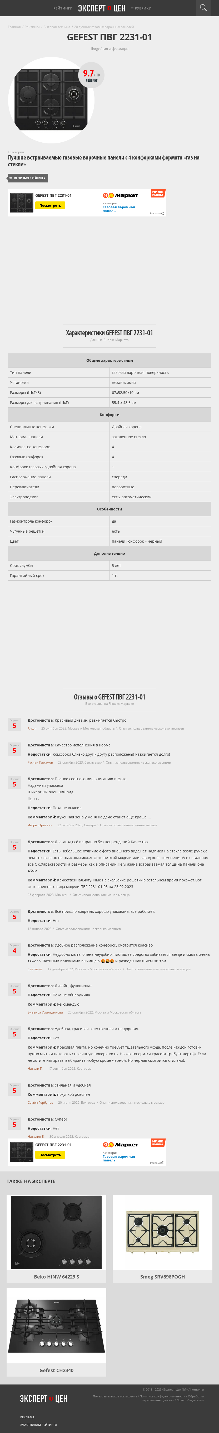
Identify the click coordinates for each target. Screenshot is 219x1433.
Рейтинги (63, 8)
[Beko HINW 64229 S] (56, 1232)
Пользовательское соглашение (115, 1396)
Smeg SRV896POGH (162, 1276)
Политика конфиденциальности (162, 1396)
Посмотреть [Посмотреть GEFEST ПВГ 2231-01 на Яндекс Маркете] (50, 205)
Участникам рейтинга (38, 1425)
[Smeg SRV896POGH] (162, 1232)
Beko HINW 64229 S (56, 1276)
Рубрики (143, 8)
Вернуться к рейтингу (27, 178)
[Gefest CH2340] (56, 1325)
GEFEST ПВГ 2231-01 (53, 195)
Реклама (27, 1417)
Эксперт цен (102, 9)
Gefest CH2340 (56, 1370)
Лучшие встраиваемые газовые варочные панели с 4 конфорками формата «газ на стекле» (104, 161)
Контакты (197, 1389)
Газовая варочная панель (119, 209)
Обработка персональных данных (173, 1398)
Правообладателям (190, 1400)
